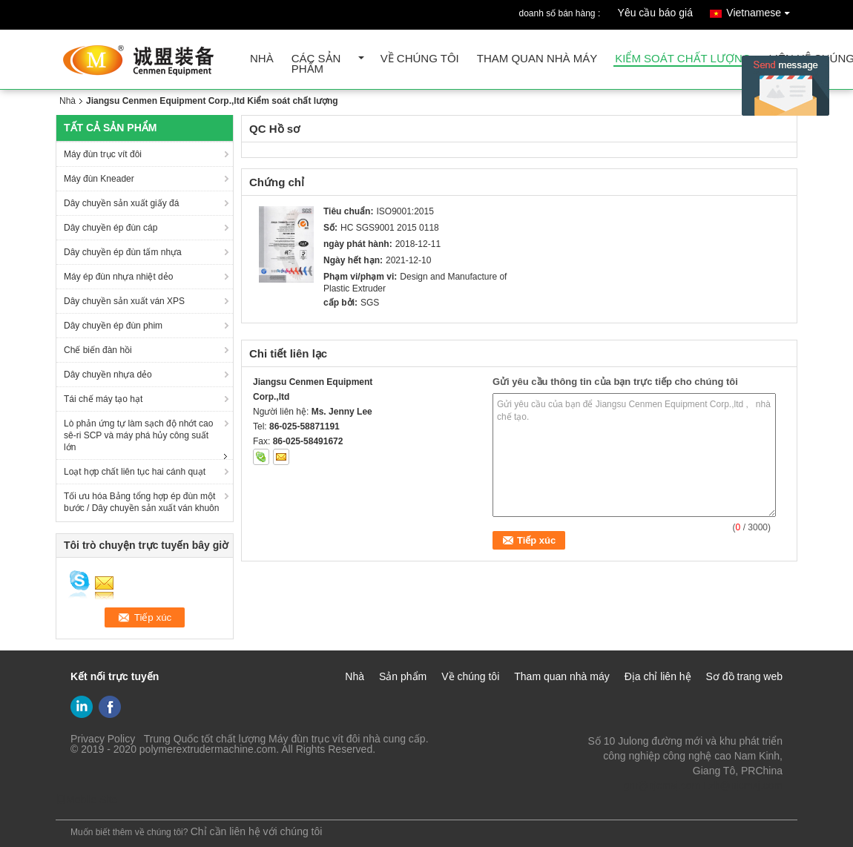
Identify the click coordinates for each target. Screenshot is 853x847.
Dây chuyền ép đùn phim (113, 325)
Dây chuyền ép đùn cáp (110, 228)
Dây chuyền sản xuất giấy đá (121, 203)
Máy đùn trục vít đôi (103, 154)
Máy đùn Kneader (99, 179)
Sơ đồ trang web (744, 676)
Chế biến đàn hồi (98, 350)
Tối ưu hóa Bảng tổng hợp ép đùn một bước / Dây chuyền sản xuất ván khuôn (141, 502)
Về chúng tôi (420, 59)
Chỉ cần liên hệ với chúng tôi (257, 831)
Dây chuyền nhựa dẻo (108, 374)
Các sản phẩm (316, 64)
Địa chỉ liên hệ (658, 676)
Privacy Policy (102, 739)
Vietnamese (761, 10)
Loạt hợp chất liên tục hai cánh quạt (134, 472)
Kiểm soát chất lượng (683, 59)
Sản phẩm (402, 676)
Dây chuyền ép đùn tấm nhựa (123, 252)
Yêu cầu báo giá (655, 13)
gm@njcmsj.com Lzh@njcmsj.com (703, 785)
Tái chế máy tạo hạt (103, 399)
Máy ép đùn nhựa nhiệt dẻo (118, 276)
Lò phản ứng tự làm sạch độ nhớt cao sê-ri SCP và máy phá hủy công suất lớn (138, 435)
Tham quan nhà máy (537, 59)
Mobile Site (86, 799)
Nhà (262, 59)
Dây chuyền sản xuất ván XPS (124, 301)
